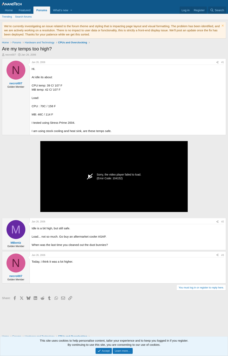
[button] (71, 10)
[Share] (217, 62)
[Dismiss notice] (222, 26)
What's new (60, 10)
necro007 (10, 54)
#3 (222, 255)
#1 (222, 62)
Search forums (23, 16)
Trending (7, 16)
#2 (222, 221)
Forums (41, 10)
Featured (24, 10)
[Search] (217, 10)
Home (9, 10)
